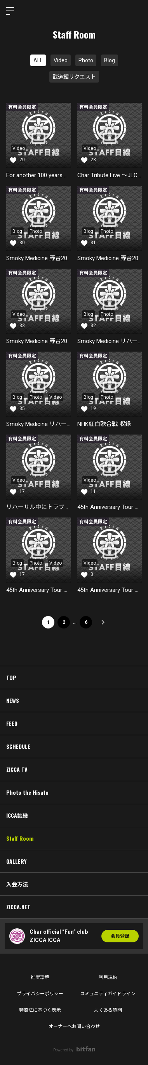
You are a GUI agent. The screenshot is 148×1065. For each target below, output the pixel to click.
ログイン (135, 11)
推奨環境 (40, 977)
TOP (11, 677)
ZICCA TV (16, 769)
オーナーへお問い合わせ (74, 1026)
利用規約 (108, 977)
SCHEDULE (18, 746)
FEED (11, 723)
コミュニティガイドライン (108, 993)
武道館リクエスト (74, 77)
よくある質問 (108, 1010)
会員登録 (120, 936)
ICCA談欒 (17, 815)
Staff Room (19, 838)
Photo (85, 60)
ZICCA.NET (18, 907)
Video (61, 60)
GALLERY (16, 861)
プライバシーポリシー (40, 993)
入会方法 (17, 884)
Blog (109, 60)
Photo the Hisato (27, 792)
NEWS (12, 700)
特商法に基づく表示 (40, 1010)
